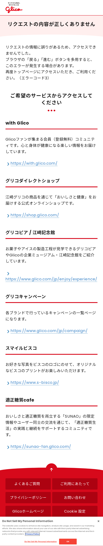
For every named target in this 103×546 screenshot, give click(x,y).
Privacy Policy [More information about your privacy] (32, 535)
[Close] (98, 523)
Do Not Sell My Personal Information (40, 543)
